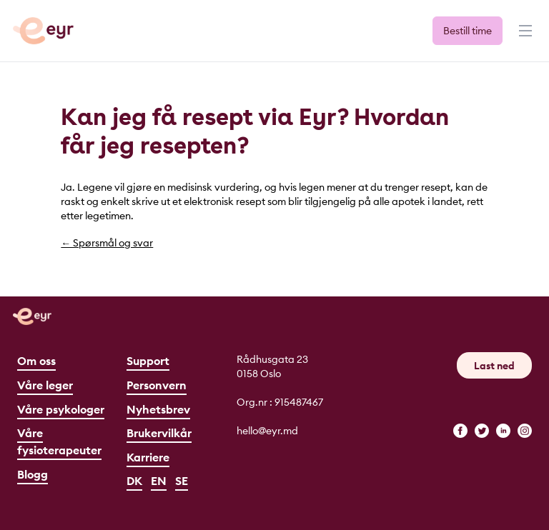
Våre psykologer (60, 409)
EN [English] (159, 481)
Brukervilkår (159, 433)
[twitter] (482, 430)
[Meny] (524, 37)
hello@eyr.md (267, 430)
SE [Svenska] (181, 481)
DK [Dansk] (134, 481)
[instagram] (525, 430)
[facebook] (460, 430)
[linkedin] (503, 430)
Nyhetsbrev (158, 409)
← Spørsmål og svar (107, 242)
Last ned (494, 365)
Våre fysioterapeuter (59, 441)
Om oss (36, 361)
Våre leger (45, 385)
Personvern (157, 385)
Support (148, 361)
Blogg (32, 474)
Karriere (148, 457)
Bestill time (467, 30)
